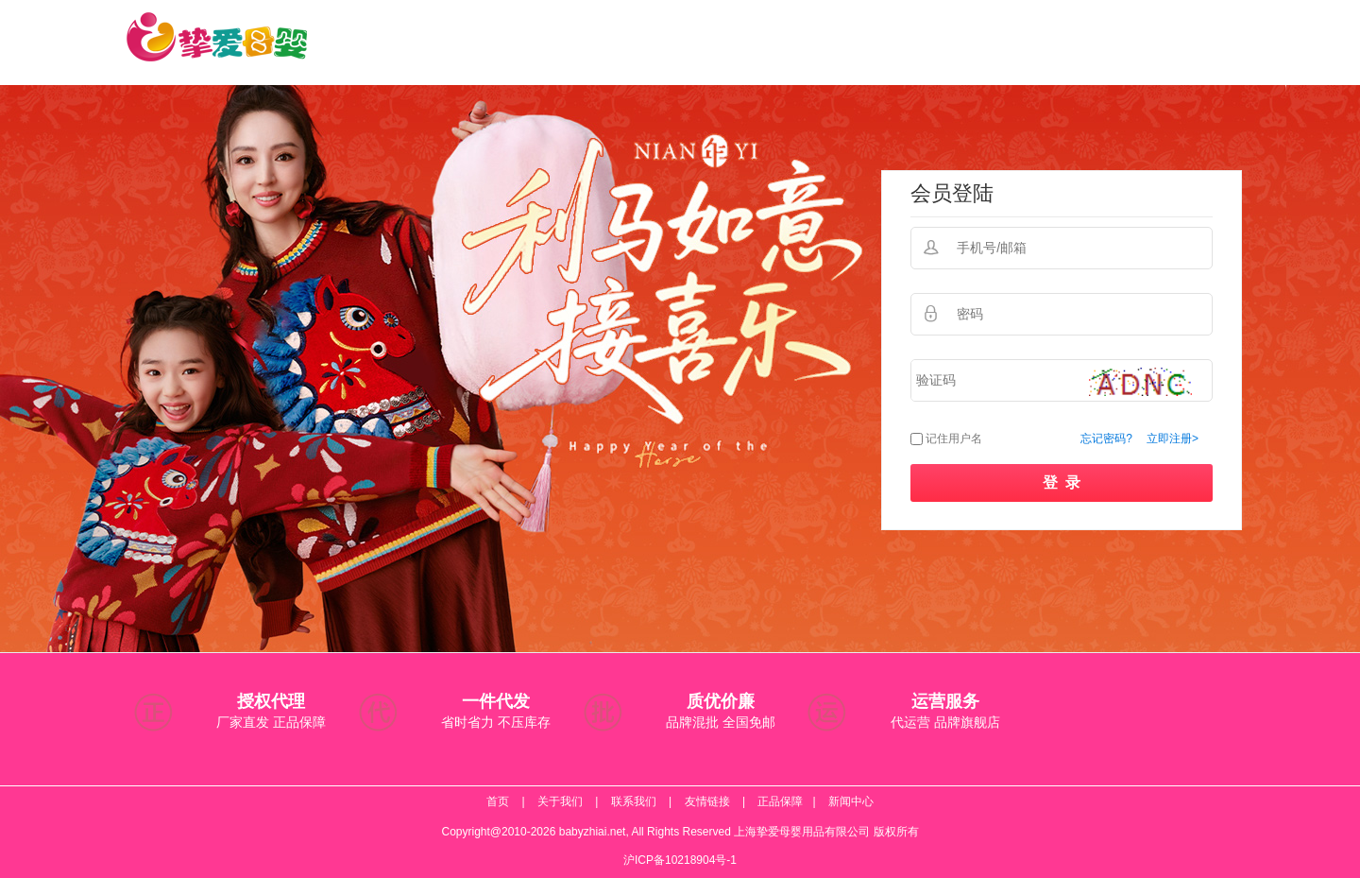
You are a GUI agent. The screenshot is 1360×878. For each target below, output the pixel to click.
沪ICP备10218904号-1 (680, 860)
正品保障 (780, 801)
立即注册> (1172, 438)
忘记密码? (1106, 438)
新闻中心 (851, 801)
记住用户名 (954, 438)
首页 (497, 801)
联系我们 (633, 801)
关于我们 (560, 801)
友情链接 (707, 801)
